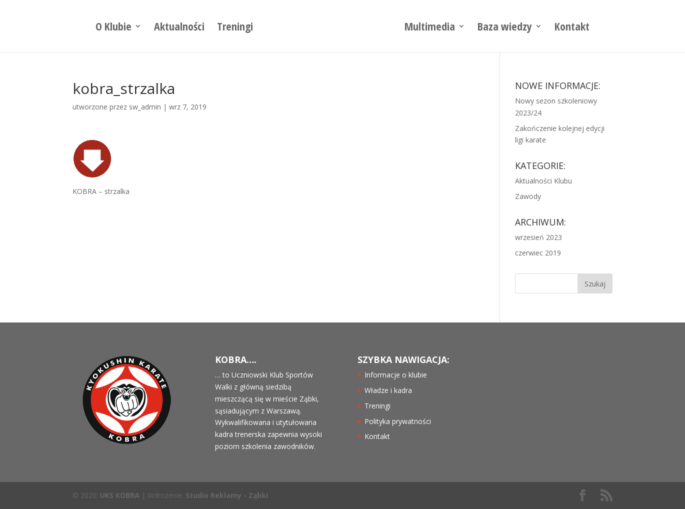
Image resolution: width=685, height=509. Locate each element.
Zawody (528, 196)
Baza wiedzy (505, 28)
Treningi (235, 28)
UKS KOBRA (120, 495)
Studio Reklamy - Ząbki (227, 495)
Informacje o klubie (395, 375)
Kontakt (572, 28)
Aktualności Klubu (543, 181)
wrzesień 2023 (538, 237)
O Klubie (114, 28)
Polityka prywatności (397, 421)
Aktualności (179, 28)
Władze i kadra (388, 390)
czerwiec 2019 (538, 253)
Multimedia (429, 28)
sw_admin (145, 107)
